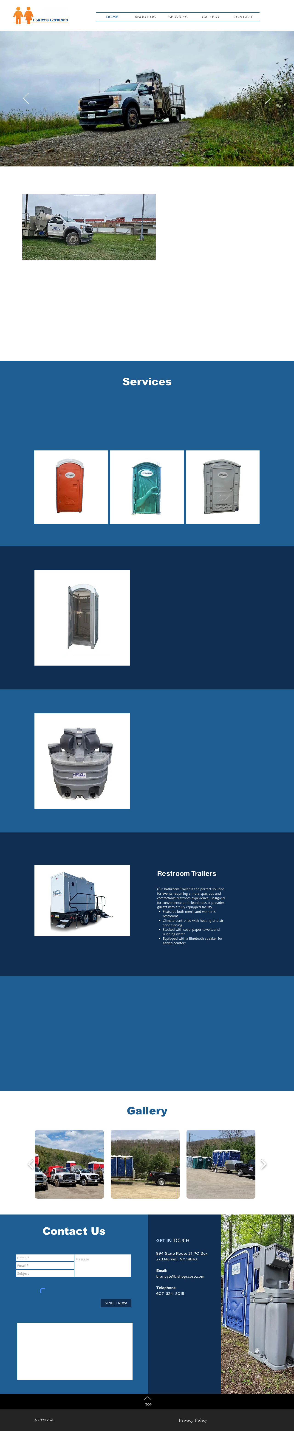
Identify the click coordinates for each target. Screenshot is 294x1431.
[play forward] (263, 1164)
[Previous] (26, 99)
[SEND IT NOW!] (116, 1303)
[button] (69, 1164)
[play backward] (31, 1164)
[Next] (268, 99)
